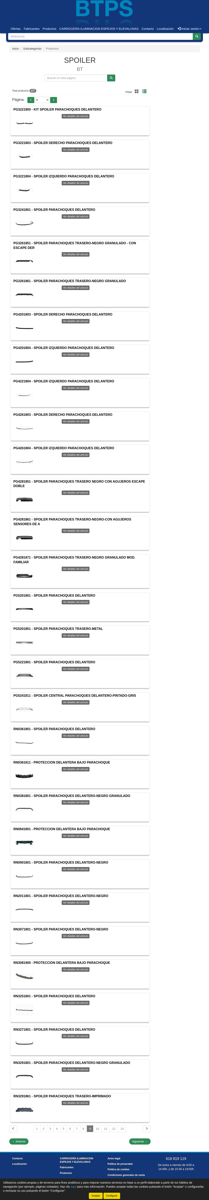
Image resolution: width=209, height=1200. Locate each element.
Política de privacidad (120, 1164)
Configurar (111, 1195)
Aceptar (96, 1195)
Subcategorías (32, 48)
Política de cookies (118, 1169)
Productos (49, 28)
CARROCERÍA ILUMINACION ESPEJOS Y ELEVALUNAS (99, 28)
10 (97, 1128)
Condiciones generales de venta (126, 1175)
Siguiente (140, 1141)
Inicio (15, 48)
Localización (165, 28)
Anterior (19, 1141)
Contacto (148, 28)
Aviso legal (114, 1158)
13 (122, 1128)
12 (113, 1128)
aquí (73, 1186)
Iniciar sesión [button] (189, 28)
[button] (30, 100)
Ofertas (16, 28)
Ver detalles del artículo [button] (75, 116)
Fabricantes (32, 28)
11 (105, 1128)
